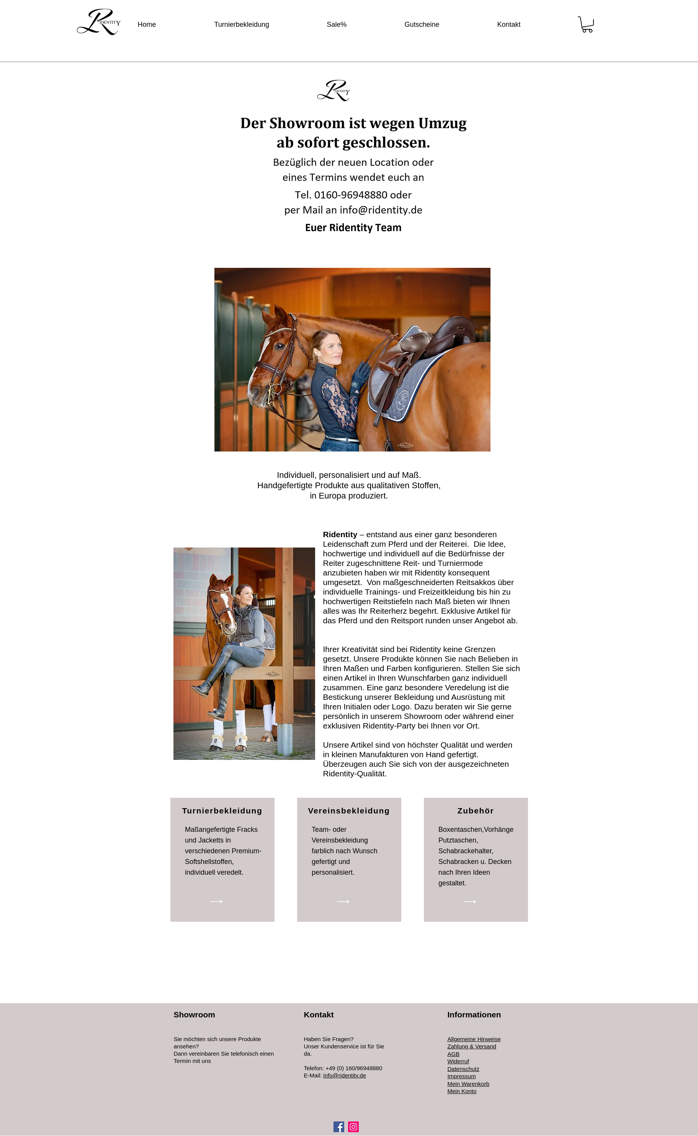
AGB (454, 1054)
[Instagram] (353, 1126)
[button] (587, 24)
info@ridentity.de (344, 1075)
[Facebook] (338, 1126)
